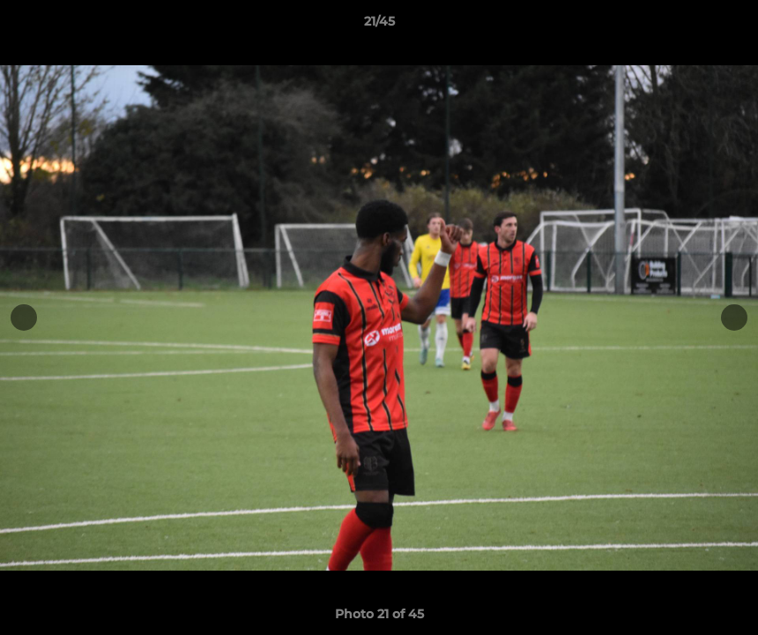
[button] (726, 26)
